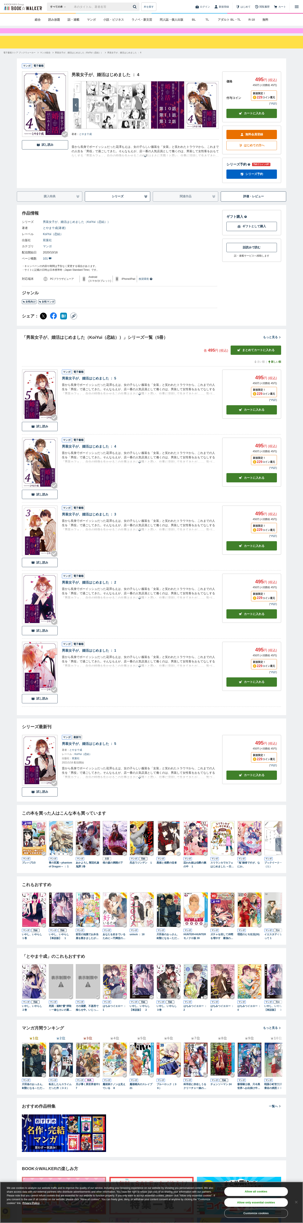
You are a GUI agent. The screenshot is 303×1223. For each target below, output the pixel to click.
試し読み (45, 152)
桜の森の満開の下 (113, 870)
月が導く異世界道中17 (88, 1093)
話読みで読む (251, 255)
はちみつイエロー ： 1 (114, 1015)
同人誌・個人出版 (171, 19)
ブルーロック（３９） (167, 1093)
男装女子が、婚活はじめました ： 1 (89, 658)
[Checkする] (64, 142)
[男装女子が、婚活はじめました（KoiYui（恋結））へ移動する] (79, 60)
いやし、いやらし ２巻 (33, 1015)
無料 (265, 19)
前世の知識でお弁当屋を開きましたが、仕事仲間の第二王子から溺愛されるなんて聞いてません (87, 944)
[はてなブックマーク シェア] (63, 323)
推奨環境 (146, 286)
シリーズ (130, 204)
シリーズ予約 (238, 172)
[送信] (135, 7)
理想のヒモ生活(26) (248, 941)
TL (207, 19)
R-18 (252, 19)
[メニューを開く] (296, 6)
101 (47, 266)
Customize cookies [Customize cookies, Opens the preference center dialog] (256, 1213)
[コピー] (73, 323)
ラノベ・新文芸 (142, 19)
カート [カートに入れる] (251, 417)
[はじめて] (243, 7)
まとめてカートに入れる (256, 357)
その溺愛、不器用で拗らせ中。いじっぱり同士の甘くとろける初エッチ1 (87, 1015)
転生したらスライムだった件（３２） (60, 1093)
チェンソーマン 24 (221, 1091)
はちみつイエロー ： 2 (195, 1015)
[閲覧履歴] (262, 7)
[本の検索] (59, 7)
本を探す (149, 6)
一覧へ (275, 1113)
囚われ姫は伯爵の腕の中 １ (194, 872)
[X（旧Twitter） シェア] (43, 323)
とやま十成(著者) (54, 235)
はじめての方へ (251, 153)
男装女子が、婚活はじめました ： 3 (89, 522)
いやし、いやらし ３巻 (168, 1015)
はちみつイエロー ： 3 (222, 1015)
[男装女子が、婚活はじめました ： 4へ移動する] (124, 60)
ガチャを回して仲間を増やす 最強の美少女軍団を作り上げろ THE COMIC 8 (221, 944)
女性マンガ (46, 309)
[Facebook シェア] (53, 323)
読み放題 (54, 19)
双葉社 (47, 247)
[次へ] (76, 112)
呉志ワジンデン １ (141, 870)
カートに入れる (251, 121)
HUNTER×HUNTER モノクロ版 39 (194, 943)
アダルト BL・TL (229, 19)
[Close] (296, 1202)
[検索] (135, 7)
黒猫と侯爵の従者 (167, 870)
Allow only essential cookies (256, 1202)
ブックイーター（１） (273, 872)
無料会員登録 (251, 142)
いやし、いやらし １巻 (33, 943)
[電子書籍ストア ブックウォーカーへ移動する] (19, 60)
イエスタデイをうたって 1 (275, 943)
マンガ (91, 19)
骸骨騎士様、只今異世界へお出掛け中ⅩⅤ (248, 1094)
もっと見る (272, 344)
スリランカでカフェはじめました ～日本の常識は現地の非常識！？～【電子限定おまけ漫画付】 (222, 872)
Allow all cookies (256, 1191)
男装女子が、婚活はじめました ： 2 (89, 590)
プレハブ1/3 (29, 870)
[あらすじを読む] (145, 158)
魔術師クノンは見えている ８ (114, 1093)
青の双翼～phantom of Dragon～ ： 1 (60, 872)
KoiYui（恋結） (53, 241)
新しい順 (274, 369)
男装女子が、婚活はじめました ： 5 (89, 386)
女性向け (29, 309)
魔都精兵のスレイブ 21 (141, 1093)
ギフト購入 (236, 224)
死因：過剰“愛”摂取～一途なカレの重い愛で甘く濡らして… (60, 1015)
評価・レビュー (253, 204)
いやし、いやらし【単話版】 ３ (274, 1015)
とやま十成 (85, 141)
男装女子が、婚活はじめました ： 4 (89, 454)
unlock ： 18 (137, 941)
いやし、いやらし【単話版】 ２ (140, 1015)
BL (194, 19)
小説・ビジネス (113, 19)
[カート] (280, 7)
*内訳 (273, 111)
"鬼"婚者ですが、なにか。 (248, 872)
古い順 (259, 369)
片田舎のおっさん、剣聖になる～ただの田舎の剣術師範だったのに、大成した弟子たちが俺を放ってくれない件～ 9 (168, 944)
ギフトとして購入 (251, 234)
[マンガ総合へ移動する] (45, 60)
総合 (38, 19)
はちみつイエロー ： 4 (249, 1015)
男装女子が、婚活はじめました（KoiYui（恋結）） (76, 229)
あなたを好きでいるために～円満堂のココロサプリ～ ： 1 (114, 944)
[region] (151, 1202)
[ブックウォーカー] (22, 7)
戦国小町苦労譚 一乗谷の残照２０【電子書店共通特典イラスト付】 (275, 1094)
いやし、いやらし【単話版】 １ (59, 943)
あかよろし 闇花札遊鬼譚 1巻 (87, 872)
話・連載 (73, 19)
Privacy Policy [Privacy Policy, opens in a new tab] (31, 1203)
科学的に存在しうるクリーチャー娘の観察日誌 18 (194, 1094)
